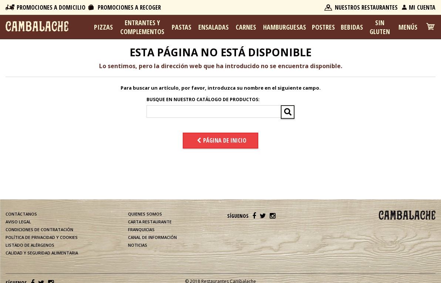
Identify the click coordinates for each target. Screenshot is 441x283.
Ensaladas (213, 27)
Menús (407, 27)
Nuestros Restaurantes (366, 7)
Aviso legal (18, 221)
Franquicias (141, 229)
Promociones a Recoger (129, 7)
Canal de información (152, 237)
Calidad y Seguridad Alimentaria (42, 253)
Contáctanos (21, 214)
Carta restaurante (150, 221)
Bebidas (352, 27)
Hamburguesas (284, 27)
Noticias (137, 245)
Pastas (181, 27)
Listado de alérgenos (30, 245)
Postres (323, 27)
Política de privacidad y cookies (42, 237)
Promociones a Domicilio (51, 7)
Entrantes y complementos (142, 27)
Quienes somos (145, 214)
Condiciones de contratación (39, 229)
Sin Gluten (380, 27)
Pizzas (103, 27)
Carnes (246, 27)
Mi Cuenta (422, 7)
